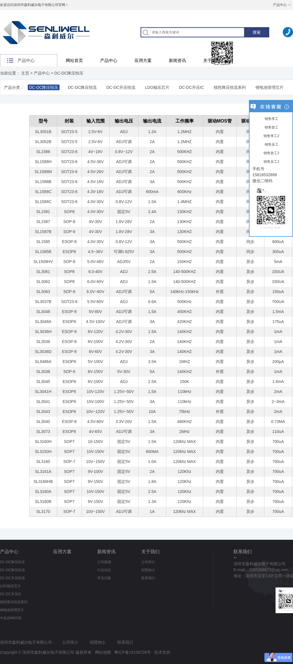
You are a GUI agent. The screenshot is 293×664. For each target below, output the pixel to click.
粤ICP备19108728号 (132, 652)
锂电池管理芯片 (270, 87)
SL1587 (43, 221)
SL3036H (43, 331)
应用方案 (143, 60)
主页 (25, 73)
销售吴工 (271, 145)
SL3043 (43, 411)
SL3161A (43, 471)
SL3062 (43, 281)
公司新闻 (104, 562)
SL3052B (43, 141)
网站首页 (74, 60)
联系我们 (148, 578)
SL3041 (43, 401)
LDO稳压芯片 (157, 87)
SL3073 (43, 431)
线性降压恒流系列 (230, 87)
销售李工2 (271, 136)
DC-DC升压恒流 (120, 87)
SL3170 (43, 511)
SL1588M (43, 171)
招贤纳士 (148, 570)
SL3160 (43, 461)
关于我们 (211, 60)
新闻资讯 (177, 60)
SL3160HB (43, 481)
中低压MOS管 (10, 618)
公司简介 (148, 562)
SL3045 (43, 381)
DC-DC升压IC (191, 87)
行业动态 (104, 570)
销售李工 (271, 119)
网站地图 (103, 652)
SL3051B (43, 131)
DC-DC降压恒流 (82, 87)
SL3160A (43, 491)
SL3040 (43, 421)
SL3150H (43, 451)
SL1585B (43, 251)
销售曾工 (271, 127)
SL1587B (43, 231)
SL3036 (43, 341)
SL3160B (43, 501)
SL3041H (43, 391)
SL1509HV (43, 261)
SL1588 (43, 151)
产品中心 (280, 5)
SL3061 (43, 271)
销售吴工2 (271, 162)
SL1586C (43, 201)
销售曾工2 (271, 153)
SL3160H (43, 441)
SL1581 (43, 211)
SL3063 (43, 291)
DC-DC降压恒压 (68, 73)
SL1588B (43, 181)
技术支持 (162, 652)
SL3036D (43, 351)
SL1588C (43, 191)
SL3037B (43, 301)
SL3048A (43, 321)
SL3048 (43, 311)
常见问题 (104, 578)
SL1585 (43, 241)
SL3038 (43, 371)
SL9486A (43, 361)
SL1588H (43, 161)
